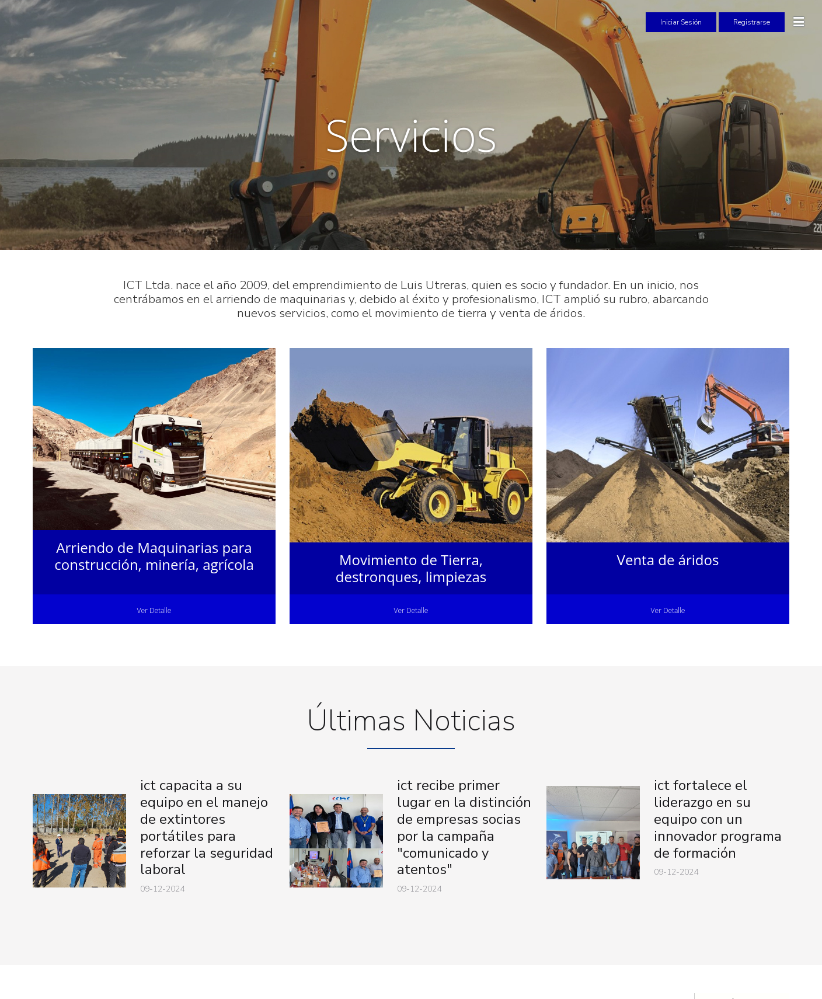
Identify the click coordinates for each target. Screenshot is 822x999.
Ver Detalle (154, 610)
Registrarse (751, 22)
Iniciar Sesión (681, 22)
